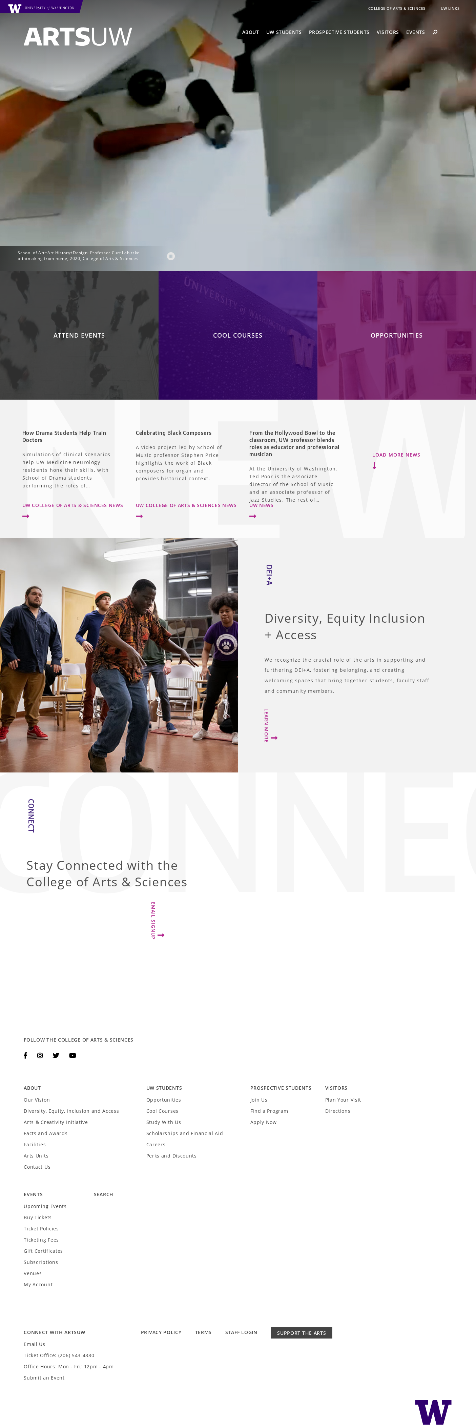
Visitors (388, 32)
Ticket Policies (41, 1228)
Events (415, 32)
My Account (38, 1284)
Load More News (396, 461)
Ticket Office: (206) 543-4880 (59, 1355)
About (250, 32)
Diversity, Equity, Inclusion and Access (71, 1111)
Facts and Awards (45, 1133)
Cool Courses (162, 1111)
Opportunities (163, 1100)
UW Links (450, 8)
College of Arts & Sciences (397, 8)
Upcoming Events (45, 1206)
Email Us (34, 1344)
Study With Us (163, 1122)
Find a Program (269, 1111)
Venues (33, 1273)
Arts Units (36, 1155)
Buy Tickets (38, 1217)
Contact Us (37, 1167)
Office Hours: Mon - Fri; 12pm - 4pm (69, 1366)
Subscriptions (41, 1262)
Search (103, 1194)
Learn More (272, 725)
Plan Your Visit (343, 1100)
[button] (171, 258)
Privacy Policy (161, 1332)
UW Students (284, 32)
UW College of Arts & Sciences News (72, 512)
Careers (156, 1144)
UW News (261, 512)
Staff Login (241, 1332)
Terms (203, 1332)
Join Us (259, 1100)
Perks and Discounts (171, 1155)
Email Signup (158, 921)
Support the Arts (301, 1333)
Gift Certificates (43, 1251)
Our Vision (37, 1100)
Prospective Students (339, 32)
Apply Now (263, 1122)
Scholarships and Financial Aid (184, 1133)
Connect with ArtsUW (54, 1332)
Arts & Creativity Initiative (56, 1122)
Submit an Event (44, 1377)
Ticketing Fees (41, 1239)
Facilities (35, 1144)
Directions (338, 1111)
